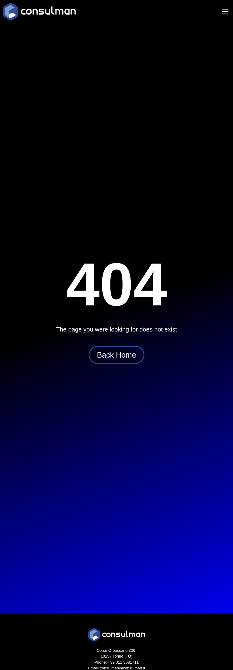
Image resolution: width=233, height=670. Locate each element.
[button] (225, 12)
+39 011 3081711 (123, 662)
